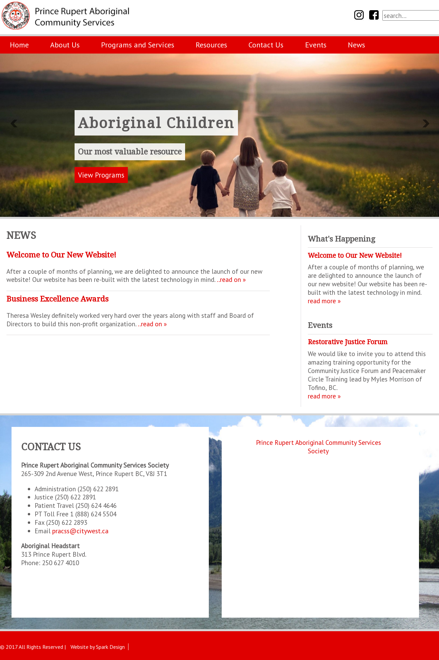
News (356, 44)
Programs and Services (137, 44)
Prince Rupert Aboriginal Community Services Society (318, 446)
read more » (324, 300)
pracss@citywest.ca (80, 531)
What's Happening (341, 238)
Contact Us (265, 44)
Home (19, 44)
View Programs (101, 175)
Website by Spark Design (98, 646)
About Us (65, 44)
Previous (13, 124)
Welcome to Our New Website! (61, 254)
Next (425, 124)
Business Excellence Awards (57, 298)
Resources (211, 44)
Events (315, 44)
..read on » (231, 279)
